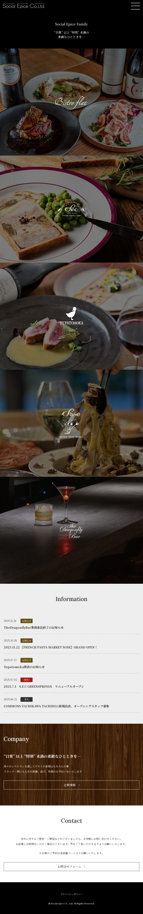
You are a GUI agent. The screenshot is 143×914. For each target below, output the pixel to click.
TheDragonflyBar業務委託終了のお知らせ (34, 627)
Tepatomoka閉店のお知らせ (24, 667)
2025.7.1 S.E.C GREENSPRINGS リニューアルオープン (44, 686)
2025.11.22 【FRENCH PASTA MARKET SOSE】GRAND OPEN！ (51, 647)
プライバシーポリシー (71, 894)
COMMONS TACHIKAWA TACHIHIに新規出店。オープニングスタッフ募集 (56, 706)
